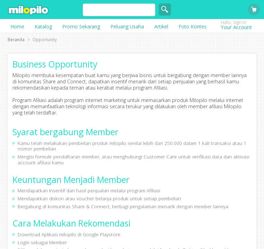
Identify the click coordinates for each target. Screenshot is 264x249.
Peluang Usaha (127, 26)
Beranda (16, 40)
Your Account (241, 26)
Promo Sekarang (81, 26)
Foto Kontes (193, 26)
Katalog (43, 26)
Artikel (161, 26)
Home (17, 26)
